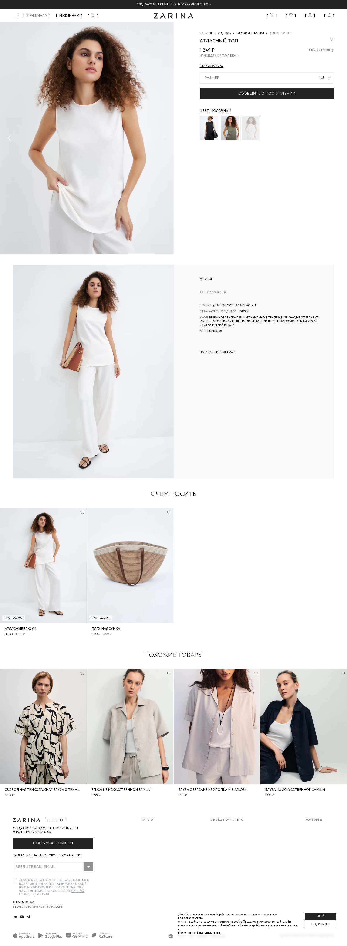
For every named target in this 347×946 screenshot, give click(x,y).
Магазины (313, 864)
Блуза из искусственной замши (121, 790)
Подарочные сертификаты (230, 864)
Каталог (147, 820)
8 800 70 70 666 (23, 903)
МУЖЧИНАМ (69, 15)
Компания (314, 820)
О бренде (313, 827)
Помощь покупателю (226, 820)
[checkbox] (15, 880)
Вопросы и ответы (224, 846)
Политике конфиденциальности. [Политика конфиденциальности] (199, 933)
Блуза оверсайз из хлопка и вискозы (212, 790)
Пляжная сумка (105, 629)
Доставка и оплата (224, 827)
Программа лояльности (228, 855)
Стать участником (53, 843)
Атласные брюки (20, 629)
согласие (31, 880)
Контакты (314, 846)
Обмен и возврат (222, 836)
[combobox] (267, 78)
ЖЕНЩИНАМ (36, 15)
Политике (77, 891)
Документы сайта (223, 874)
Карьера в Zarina (318, 836)
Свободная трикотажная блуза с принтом (45, 790)
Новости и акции (320, 855)
